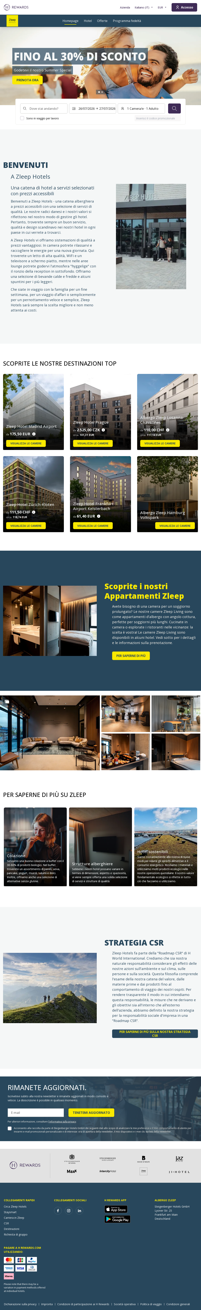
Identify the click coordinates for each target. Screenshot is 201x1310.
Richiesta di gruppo (16, 1234)
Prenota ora (27, 80)
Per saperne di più (131, 656)
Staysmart (10, 1212)
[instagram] (69, 1211)
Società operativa (126, 1304)
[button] (50, 732)
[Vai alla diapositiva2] (102, 92)
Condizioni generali (179, 1304)
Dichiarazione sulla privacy (21, 1304)
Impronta (48, 1304)
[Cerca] (174, 109)
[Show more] (7, 701)
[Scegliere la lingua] (144, 7)
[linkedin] (79, 1211)
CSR (6, 1223)
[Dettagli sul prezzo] (34, 434)
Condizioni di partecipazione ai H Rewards (84, 1304)
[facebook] (58, 1211)
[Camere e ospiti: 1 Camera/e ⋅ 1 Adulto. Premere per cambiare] (141, 109)
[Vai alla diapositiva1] (99, 92)
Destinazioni (11, 1229)
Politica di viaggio (152, 1304)
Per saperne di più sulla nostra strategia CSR (154, 1034)
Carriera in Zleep (14, 1218)
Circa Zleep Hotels (15, 1206)
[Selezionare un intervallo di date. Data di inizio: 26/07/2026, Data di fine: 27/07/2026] (92, 109)
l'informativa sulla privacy (62, 1121)
